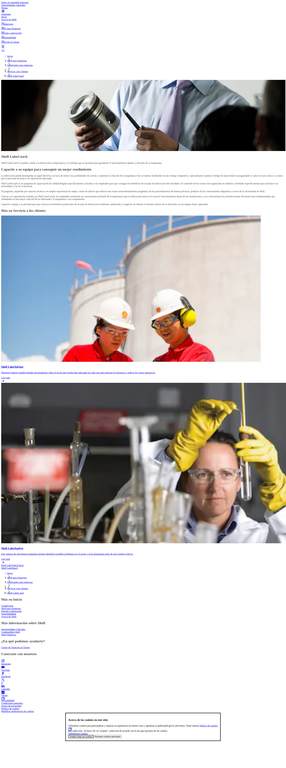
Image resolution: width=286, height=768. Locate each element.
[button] (143, 20)
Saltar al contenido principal (14, 2)
